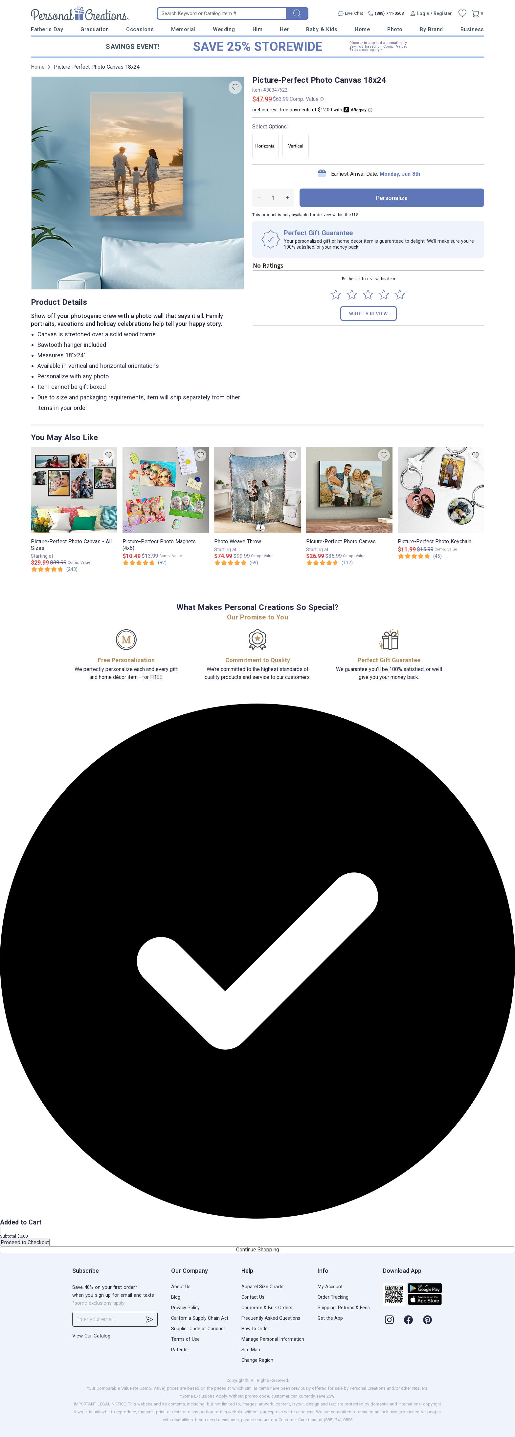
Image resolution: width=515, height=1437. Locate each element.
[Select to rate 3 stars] (368, 294)
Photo (395, 29)
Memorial (183, 29)
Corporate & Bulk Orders (266, 1307)
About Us (180, 1286)
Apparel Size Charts (262, 1286)
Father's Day (47, 29)
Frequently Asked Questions (270, 1318)
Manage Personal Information (272, 1339)
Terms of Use (185, 1339)
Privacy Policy (185, 1307)
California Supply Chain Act (199, 1318)
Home (362, 29)
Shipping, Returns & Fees (344, 1307)
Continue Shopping (257, 1249)
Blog (175, 1297)
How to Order (255, 1328)
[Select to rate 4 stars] (383, 294)
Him (258, 29)
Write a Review (368, 313)
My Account (330, 1286)
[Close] (0, 1230)
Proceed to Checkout (25, 1242)
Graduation (94, 29)
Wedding (224, 29)
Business (472, 29)
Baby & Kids (321, 29)
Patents (179, 1349)
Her (284, 29)
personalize (392, 197)
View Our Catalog (91, 1336)
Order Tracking (333, 1297)
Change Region (257, 1360)
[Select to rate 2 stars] (352, 294)
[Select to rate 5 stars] (399, 294)
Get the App (330, 1318)
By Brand (431, 29)
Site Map (250, 1349)
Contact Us (252, 1297)
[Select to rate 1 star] (335, 294)
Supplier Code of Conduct (198, 1328)
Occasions (140, 29)
